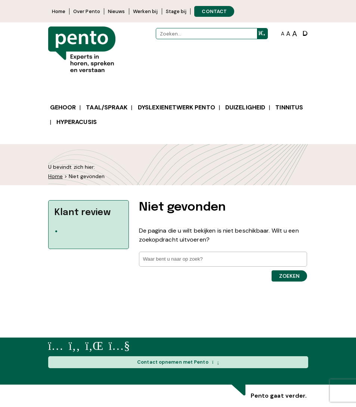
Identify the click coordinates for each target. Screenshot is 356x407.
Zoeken (289, 276)
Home (58, 11)
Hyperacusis (76, 122)
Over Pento (86, 11)
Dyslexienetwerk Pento (176, 107)
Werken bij (145, 11)
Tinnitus (289, 107)
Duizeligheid (245, 107)
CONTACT (214, 11)
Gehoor (63, 107)
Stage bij (176, 11)
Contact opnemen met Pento (178, 362)
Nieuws (116, 11)
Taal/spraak (106, 107)
